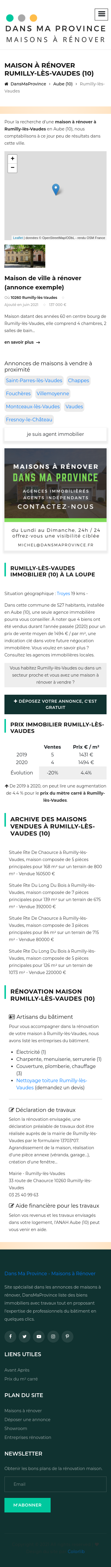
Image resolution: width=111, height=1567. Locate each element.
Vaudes (74, 406)
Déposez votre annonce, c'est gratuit (55, 704)
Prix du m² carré (21, 1379)
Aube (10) (63, 84)
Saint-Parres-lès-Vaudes (34, 380)
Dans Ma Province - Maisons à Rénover (50, 1273)
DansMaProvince (25, 84)
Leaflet (18, 238)
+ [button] (13, 159)
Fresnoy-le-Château (29, 420)
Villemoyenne (53, 393)
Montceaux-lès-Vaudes (32, 406)
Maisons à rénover (23, 1410)
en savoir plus (22, 342)
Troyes (63, 593)
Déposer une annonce (27, 1419)
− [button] (13, 168)
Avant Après (16, 1370)
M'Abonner (27, 1505)
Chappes (78, 380)
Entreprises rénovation (27, 1437)
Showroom (15, 1428)
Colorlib (76, 1551)
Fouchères (18, 393)
